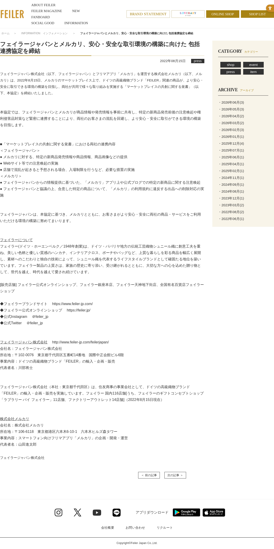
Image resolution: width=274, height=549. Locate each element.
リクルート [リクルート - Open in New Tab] (165, 527)
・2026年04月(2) (231, 116)
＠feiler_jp (40, 317)
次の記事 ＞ (175, 475)
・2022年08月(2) (231, 212)
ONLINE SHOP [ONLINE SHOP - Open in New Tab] (223, 14)
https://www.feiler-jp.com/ (72, 304)
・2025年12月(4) (231, 143)
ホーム (5, 33)
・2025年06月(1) (231, 157)
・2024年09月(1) (231, 184)
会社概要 (107, 527)
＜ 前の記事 (149, 475)
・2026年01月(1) (231, 137)
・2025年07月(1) (231, 150)
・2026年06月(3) (231, 102)
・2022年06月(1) (231, 219)
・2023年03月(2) (231, 205)
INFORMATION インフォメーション (44, 33)
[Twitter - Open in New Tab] (77, 512)
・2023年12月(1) (231, 198)
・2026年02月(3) (231, 130)
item (253, 72)
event (253, 65)
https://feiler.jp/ (78, 310)
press (231, 72)
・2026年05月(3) (231, 109)
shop (230, 65)
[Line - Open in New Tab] (117, 513)
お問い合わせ (135, 527)
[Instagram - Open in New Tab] (58, 512)
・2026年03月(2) (231, 123)
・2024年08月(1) (231, 191)
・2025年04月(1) (231, 164)
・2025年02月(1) (231, 171)
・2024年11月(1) (231, 178)
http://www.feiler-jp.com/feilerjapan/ (80, 342)
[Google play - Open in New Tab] (186, 512)
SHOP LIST (257, 14)
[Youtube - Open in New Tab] (97, 512)
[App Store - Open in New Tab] (214, 512)
